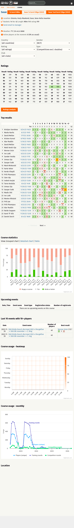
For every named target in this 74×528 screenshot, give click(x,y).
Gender (53, 42)
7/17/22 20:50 (26, 136)
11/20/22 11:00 (25, 169)
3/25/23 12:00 (26, 178)
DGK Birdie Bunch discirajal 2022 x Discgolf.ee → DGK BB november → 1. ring (26, 335)
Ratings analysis (9, 110)
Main (2, 7)
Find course (11, 7)
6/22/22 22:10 (26, 154)
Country (18, 42)
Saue (4, 12)
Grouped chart (12, 241)
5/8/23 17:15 (25, 157)
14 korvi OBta (14, 12)
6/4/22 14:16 (25, 184)
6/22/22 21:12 (26, 163)
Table (37, 241)
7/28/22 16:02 (26, 145)
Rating (18, 49)
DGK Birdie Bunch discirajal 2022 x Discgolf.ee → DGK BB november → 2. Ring (26, 330)
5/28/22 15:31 (26, 148)
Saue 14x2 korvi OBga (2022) (59, 12)
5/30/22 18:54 (26, 142)
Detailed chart (26, 241)
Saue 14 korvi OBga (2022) (34, 12)
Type (53, 49)
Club (18, 55)
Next (41, 226)
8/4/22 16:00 (25, 217)
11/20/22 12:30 (25, 151)
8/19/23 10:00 (26, 139)
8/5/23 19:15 (25, 133)
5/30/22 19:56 (26, 190)
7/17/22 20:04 (26, 202)
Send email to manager (12, 25)
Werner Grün (63, 329)
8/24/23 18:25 (26, 130)
